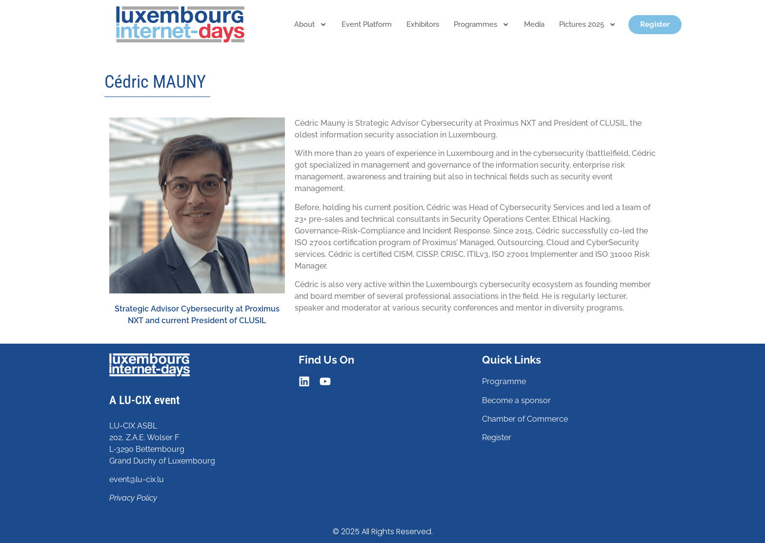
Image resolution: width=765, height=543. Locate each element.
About (310, 25)
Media (534, 24)
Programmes (481, 25)
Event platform (367, 24)
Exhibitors (422, 24)
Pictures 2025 (587, 25)
